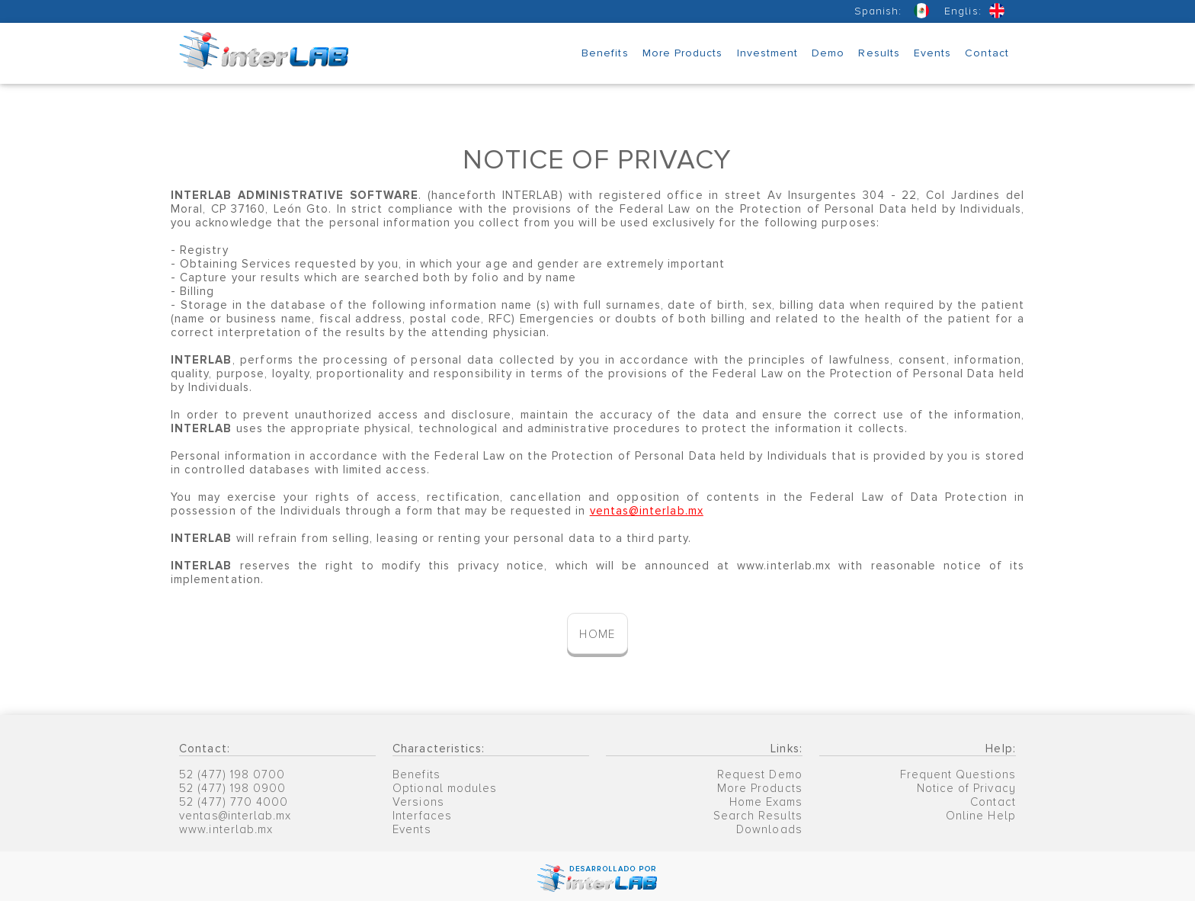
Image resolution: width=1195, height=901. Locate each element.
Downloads (769, 829)
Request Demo (760, 774)
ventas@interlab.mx (235, 815)
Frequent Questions (958, 774)
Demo (828, 52)
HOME (597, 634)
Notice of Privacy (966, 788)
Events (932, 52)
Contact (986, 52)
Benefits (605, 52)
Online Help (981, 815)
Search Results (758, 815)
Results (878, 52)
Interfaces (422, 815)
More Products (682, 52)
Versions (418, 802)
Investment (768, 52)
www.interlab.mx (226, 829)
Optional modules (444, 788)
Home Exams (766, 802)
